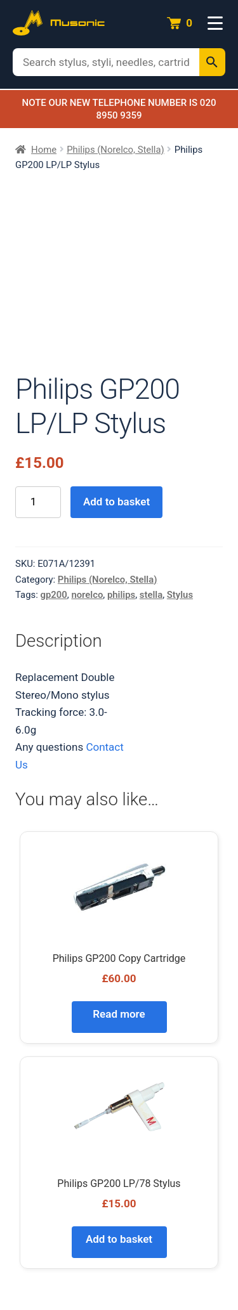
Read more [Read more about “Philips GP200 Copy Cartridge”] (119, 1014)
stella (151, 594)
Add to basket (116, 501)
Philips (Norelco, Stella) (115, 149)
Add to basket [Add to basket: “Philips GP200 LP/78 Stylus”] (119, 1239)
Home (43, 149)
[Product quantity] (38, 502)
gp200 (54, 594)
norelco (87, 594)
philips (121, 594)
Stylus (180, 594)
